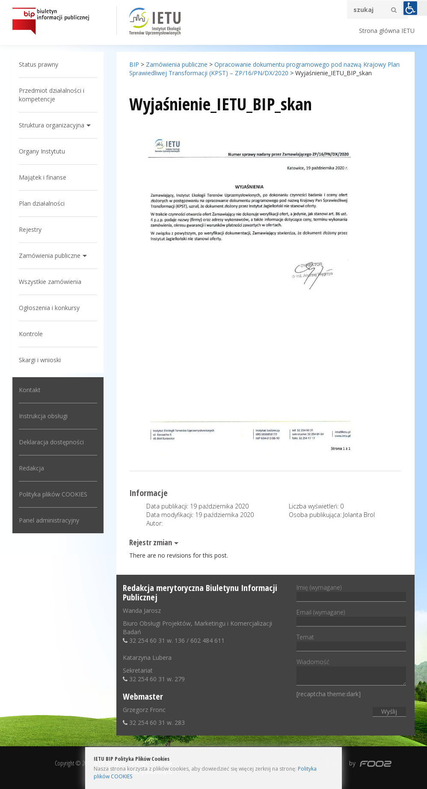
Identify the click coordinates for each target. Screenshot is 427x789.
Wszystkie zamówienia (50, 282)
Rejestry (30, 229)
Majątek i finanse (42, 177)
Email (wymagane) (351, 616)
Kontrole (31, 334)
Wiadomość (351, 672)
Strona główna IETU (387, 31)
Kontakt (30, 390)
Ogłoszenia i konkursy (49, 308)
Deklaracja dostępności (51, 442)
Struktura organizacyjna (51, 125)
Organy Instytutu (42, 151)
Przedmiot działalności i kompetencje (51, 94)
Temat (351, 641)
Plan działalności (42, 203)
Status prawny (38, 64)
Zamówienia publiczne (49, 255)
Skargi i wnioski (40, 360)
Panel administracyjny (49, 520)
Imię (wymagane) (351, 591)
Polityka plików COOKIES (53, 494)
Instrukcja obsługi (43, 416)
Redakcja (31, 468)
